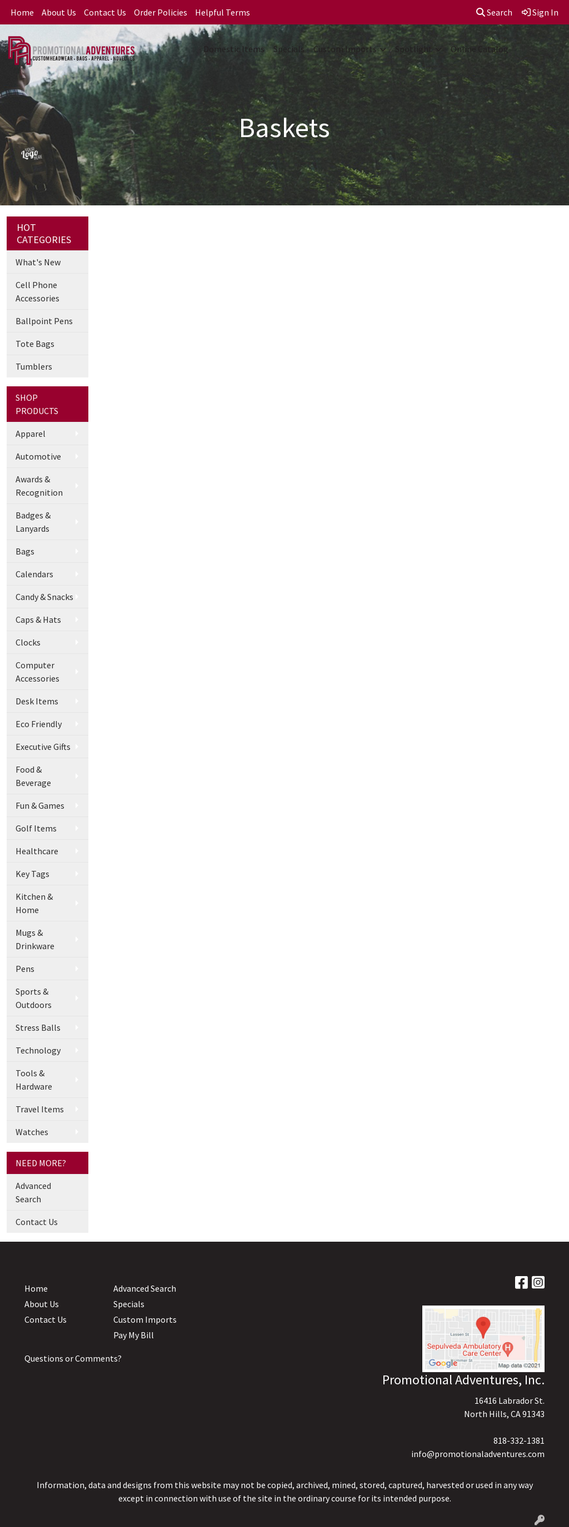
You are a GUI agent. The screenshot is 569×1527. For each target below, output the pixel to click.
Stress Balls (38, 1027)
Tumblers (34, 366)
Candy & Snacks (44, 596)
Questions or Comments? (73, 1358)
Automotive (38, 456)
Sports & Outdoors (34, 998)
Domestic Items (233, 48)
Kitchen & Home (34, 903)
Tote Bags (35, 343)
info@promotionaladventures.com (478, 1453)
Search (494, 12)
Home (22, 12)
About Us (59, 12)
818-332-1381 (519, 1440)
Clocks (28, 642)
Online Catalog (479, 48)
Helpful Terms (222, 12)
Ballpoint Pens (44, 320)
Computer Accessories (37, 671)
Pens (25, 968)
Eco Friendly (39, 723)
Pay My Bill (133, 1334)
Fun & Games (40, 805)
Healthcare (37, 850)
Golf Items (36, 828)
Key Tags (32, 873)
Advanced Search (33, 1192)
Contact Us (105, 12)
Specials (289, 48)
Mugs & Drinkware (35, 939)
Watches (32, 1131)
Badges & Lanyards (33, 522)
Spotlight (413, 48)
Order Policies (160, 12)
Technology (38, 1050)
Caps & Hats (38, 619)
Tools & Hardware (34, 1079)
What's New (38, 262)
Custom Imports (345, 48)
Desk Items (37, 701)
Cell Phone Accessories (37, 291)
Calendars (34, 573)
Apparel (31, 433)
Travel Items (40, 1109)
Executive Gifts (43, 746)
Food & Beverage (33, 776)
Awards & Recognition (39, 485)
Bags (25, 551)
